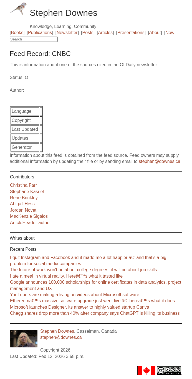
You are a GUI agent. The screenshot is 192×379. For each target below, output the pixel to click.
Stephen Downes (57, 331)
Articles (105, 32)
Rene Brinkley (24, 197)
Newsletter (67, 32)
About (155, 32)
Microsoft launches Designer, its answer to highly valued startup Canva (79, 307)
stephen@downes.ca (159, 161)
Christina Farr (23, 185)
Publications (40, 32)
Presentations (131, 32)
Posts (88, 32)
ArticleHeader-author (30, 222)
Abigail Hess (22, 203)
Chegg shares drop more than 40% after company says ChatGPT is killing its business (95, 313)
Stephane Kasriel (27, 191)
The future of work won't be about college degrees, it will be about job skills (83, 269)
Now (169, 32)
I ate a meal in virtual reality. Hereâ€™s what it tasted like (66, 276)
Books (17, 32)
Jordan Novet (23, 210)
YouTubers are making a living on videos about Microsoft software (74, 294)
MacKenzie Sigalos (29, 216)
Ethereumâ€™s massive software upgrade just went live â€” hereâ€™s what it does (92, 300)
